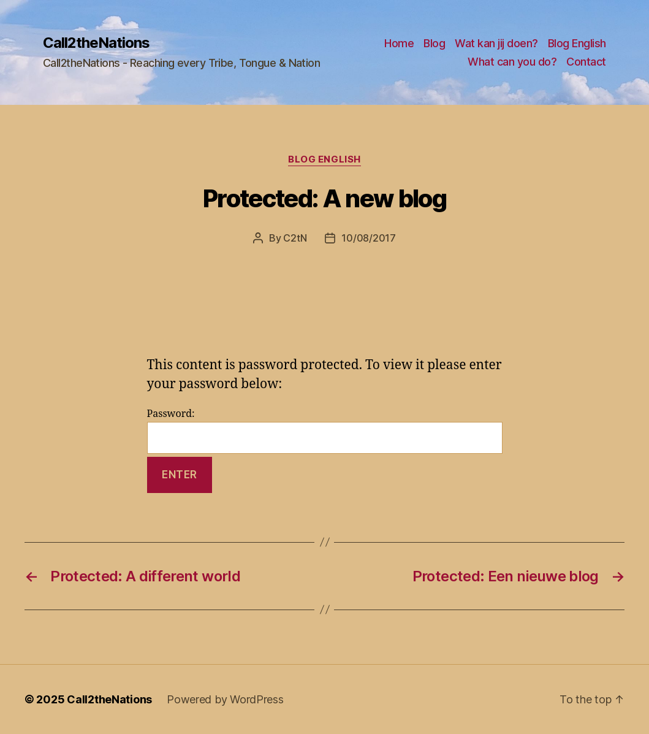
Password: (325, 431)
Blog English (577, 43)
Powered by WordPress (225, 699)
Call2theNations (96, 43)
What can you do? (512, 61)
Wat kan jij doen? (496, 43)
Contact (586, 61)
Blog (434, 43)
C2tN (294, 238)
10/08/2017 (368, 238)
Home (399, 43)
